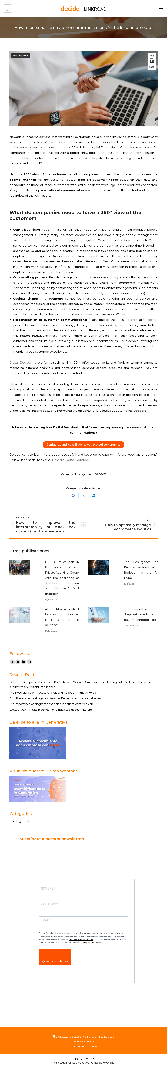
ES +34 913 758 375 (83, 1041)
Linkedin (58, 460)
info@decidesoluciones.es (83, 1046)
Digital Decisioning (22, 362)
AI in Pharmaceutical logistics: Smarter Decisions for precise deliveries (62, 617)
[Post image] (19, 567)
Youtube (83, 460)
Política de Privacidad (91, 942)
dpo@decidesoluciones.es (81, 939)
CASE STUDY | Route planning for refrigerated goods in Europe (51, 709)
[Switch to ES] (7, 7)
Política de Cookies (78, 1063)
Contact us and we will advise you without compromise (84, 444)
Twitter (70, 460)
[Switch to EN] (7, 11)
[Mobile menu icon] (161, 8)
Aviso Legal (59, 1063)
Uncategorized (21, 55)
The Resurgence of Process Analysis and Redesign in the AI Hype (141, 570)
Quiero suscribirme (55, 961)
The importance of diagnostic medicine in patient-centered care (141, 614)
